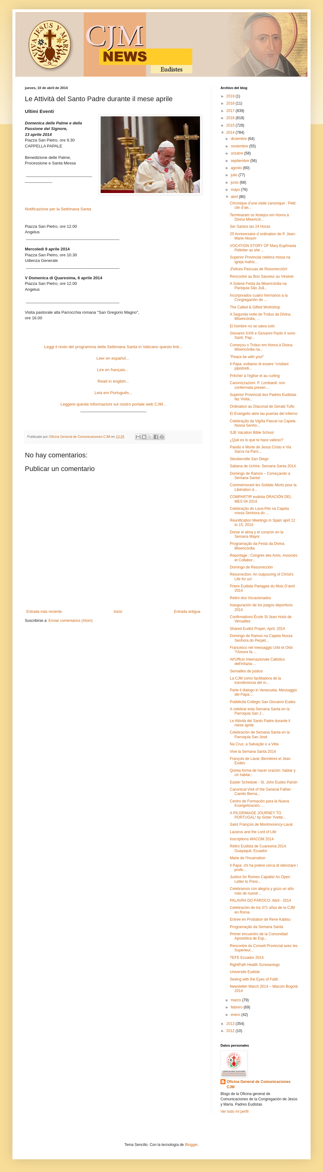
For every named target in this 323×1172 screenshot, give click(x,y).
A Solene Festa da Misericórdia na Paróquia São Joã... (258, 285)
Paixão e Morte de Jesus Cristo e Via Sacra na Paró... (260, 449)
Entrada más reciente (44, 611)
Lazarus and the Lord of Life (253, 832)
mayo (236, 189)
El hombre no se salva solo (252, 326)
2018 (231, 103)
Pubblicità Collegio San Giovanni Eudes (262, 702)
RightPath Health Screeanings (255, 965)
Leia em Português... (113, 392)
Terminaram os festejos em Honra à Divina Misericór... (259, 217)
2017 (231, 111)
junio (235, 182)
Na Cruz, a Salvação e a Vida (254, 744)
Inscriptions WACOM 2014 (252, 839)
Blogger (191, 1145)
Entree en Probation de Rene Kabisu (260, 919)
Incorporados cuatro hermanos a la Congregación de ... (259, 297)
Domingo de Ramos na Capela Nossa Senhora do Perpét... (261, 638)
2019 (231, 96)
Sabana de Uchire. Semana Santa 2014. (263, 466)
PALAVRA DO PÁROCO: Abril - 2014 (260, 900)
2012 (231, 1031)
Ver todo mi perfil (234, 1111)
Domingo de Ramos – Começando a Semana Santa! (260, 475)
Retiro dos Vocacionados (250, 598)
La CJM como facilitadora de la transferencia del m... (255, 680)
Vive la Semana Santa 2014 (253, 751)
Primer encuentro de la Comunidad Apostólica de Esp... (259, 936)
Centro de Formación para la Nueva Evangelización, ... (259, 803)
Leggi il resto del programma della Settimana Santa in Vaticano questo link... (113, 346)
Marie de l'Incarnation (247, 858)
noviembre (240, 146)
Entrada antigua (187, 611)
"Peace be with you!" (247, 357)
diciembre (239, 139)
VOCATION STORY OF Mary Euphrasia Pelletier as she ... (263, 248)
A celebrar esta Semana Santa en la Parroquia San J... (259, 711)
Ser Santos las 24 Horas (250, 226)
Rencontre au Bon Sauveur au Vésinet (261, 276)
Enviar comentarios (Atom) (70, 620)
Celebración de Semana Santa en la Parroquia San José (260, 734)
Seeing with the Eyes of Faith (254, 979)
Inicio (118, 611)
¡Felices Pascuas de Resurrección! (258, 269)
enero (236, 1015)
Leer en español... (113, 358)
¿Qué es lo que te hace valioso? (256, 440)
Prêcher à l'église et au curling (255, 376)
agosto (237, 168)
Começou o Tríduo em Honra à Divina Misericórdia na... (261, 347)
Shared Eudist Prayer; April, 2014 (257, 628)
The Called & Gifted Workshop (255, 307)
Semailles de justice (246, 671)
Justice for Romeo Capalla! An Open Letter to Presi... (260, 879)
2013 (231, 1024)
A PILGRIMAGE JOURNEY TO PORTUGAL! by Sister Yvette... (258, 815)
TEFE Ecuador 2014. (247, 957)
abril (235, 197)
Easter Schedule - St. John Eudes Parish (263, 782)
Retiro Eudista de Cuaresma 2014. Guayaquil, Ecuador (258, 848)
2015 (231, 125)
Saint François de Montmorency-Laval (261, 824)
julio (235, 175)
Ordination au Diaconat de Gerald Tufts (262, 406)
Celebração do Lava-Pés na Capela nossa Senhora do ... (259, 510)
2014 (231, 132)
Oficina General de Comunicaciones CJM (258, 1084)
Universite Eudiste (245, 972)
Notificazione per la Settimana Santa (58, 209)
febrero (237, 1007)
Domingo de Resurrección (251, 567)
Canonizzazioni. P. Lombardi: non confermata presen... (257, 385)
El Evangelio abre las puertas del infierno (264, 413)
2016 (231, 118)
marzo (236, 1000)
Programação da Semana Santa (256, 927)
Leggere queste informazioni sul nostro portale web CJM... (113, 404)
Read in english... (113, 381)
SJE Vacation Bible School (252, 432)
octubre (237, 153)
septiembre (240, 161)
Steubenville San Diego (249, 459)
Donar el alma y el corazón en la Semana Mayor (256, 534)
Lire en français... (113, 369)
